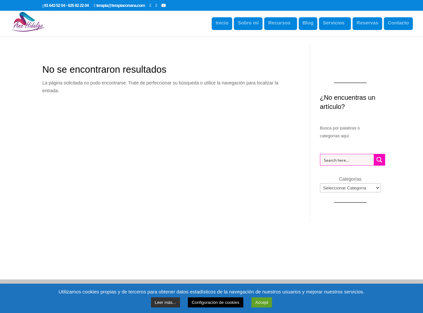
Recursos (281, 22)
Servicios (336, 22)
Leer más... (165, 302)
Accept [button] (261, 302)
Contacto (400, 22)
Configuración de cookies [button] (215, 302)
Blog (310, 22)
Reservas (370, 22)
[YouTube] (163, 5)
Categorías (350, 179)
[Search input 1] (347, 160)
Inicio (224, 22)
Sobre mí (250, 22)
